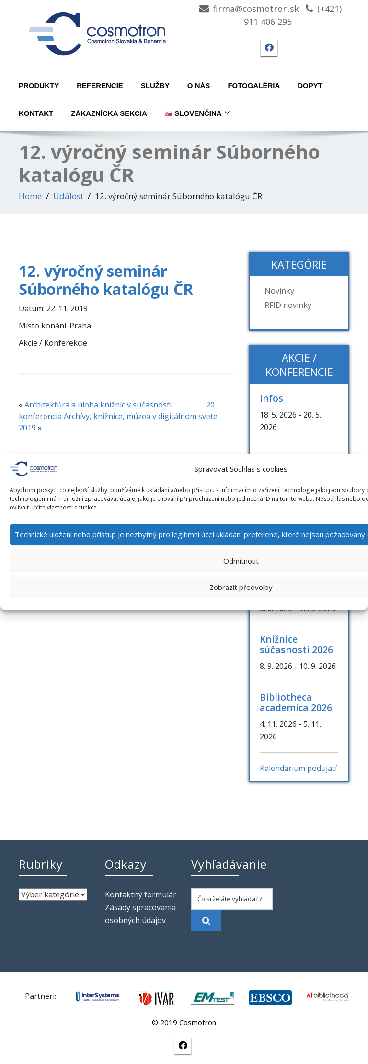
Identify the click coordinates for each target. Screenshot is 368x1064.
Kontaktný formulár (140, 894)
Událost (68, 196)
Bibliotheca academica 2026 (296, 702)
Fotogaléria (254, 85)
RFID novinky (287, 305)
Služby (155, 85)
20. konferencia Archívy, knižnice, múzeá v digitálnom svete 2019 (118, 416)
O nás (198, 85)
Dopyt (310, 85)
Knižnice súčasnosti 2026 (296, 644)
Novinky (279, 290)
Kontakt (36, 113)
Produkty (39, 85)
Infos (271, 398)
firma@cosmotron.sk (256, 8)
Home (30, 196)
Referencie (100, 85)
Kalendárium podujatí (298, 768)
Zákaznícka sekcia (109, 113)
